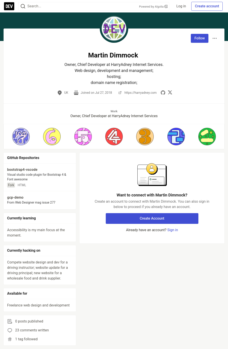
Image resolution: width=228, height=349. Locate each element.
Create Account (152, 218)
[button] (21, 136)
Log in (181, 6)
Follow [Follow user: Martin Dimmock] (199, 38)
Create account (207, 6)
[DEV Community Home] (9, 6)
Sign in (172, 230)
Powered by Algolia (153, 6)
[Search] (22, 6)
